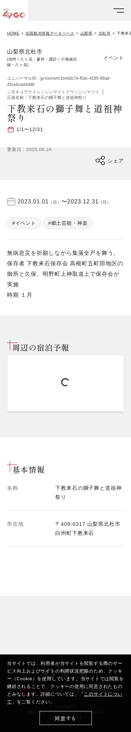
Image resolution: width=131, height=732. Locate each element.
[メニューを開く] (119, 11)
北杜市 (105, 33)
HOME (13, 33)
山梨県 (86, 33)
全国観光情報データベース (50, 33)
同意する (65, 718)
